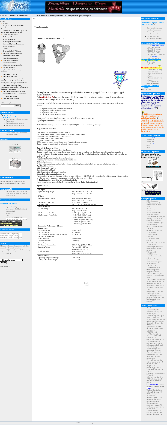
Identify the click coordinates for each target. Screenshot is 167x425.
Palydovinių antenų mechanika (11, 65)
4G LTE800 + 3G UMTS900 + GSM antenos (156, 243)
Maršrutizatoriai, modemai (10, 56)
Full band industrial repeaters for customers (154, 33)
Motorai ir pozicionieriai (9, 58)
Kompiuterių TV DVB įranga (11, 51)
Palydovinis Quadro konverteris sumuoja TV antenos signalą (154, 312)
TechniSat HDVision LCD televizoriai (13, 94)
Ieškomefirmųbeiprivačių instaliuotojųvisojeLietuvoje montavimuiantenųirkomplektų (11, 236)
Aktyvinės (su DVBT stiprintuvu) (16, 209)
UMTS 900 (150, 139)
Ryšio (143, 182)
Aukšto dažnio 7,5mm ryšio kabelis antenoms (155, 223)
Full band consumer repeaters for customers (154, 37)
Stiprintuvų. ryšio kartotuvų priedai (13, 91)
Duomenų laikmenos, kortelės (11, 41)
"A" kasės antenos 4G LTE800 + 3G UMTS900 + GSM (155, 205)
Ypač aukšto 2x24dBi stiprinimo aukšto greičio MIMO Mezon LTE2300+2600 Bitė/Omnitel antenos (154, 264)
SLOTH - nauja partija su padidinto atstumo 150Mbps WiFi (155, 275)
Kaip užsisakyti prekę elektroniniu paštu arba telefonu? (16, 134)
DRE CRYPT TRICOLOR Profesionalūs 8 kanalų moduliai (155, 248)
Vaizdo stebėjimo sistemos (10, 98)
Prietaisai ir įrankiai (8, 67)
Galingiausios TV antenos (155, 291)
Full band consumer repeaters (15, 125)
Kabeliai (4, 49)
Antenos (4, 23)
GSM (148, 145)
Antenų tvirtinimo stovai (9, 34)
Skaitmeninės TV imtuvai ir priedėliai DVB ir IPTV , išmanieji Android (14, 31)
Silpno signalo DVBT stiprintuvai (16, 219)
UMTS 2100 (150, 141)
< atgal (86, 285)
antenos (148, 182)
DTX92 (157, 293)
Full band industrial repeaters (15, 123)
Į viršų (86, 283)
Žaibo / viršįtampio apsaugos (156, 217)
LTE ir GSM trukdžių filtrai (14, 217)
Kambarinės (9, 213)
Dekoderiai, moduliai (8, 39)
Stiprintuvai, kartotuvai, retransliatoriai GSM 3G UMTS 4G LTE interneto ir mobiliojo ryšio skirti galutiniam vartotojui (14, 81)
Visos (7, 215)
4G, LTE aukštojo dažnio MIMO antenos (154, 231)
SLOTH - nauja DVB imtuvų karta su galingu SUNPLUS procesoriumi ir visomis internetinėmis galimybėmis (156, 282)
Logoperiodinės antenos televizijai (16, 191)
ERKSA (78, 423)
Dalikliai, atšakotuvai (8, 37)
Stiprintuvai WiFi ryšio (9, 76)
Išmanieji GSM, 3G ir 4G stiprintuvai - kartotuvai (154, 220)
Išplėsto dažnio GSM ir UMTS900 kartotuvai (154, 214)
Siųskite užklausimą (6, 181)
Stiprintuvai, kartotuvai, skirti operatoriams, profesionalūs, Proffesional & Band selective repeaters (14, 87)
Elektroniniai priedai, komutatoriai (12, 44)
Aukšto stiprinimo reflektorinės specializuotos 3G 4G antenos (153, 237)
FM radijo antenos (152, 201)
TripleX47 (150, 293)
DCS (148, 147)
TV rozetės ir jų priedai (9, 96)
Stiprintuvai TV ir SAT (9, 74)
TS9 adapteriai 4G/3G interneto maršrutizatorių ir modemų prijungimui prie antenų (155, 255)
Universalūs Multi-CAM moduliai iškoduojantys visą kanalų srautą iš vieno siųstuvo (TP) (155, 298)
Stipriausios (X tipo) (12, 207)
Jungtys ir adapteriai (8, 46)
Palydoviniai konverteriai (10, 60)
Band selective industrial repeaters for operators (154, 29)
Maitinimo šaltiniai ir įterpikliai (11, 53)
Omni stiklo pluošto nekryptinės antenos (153, 271)
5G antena (150, 308)
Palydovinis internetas (8, 63)
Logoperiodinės (10, 211)
